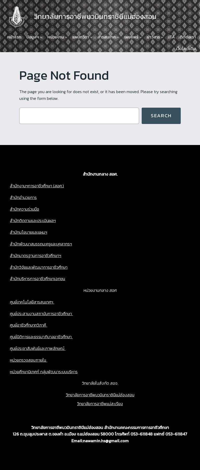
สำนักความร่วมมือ (24, 209)
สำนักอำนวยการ (23, 197)
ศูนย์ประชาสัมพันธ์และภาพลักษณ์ (37, 348)
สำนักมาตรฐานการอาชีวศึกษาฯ (35, 255)
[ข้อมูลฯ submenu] (41, 37)
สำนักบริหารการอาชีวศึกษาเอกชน (37, 278)
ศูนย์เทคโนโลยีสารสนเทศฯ (31, 302)
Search (161, 115)
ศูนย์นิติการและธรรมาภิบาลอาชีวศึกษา (41, 337)
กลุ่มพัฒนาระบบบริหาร (58, 372)
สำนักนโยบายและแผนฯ (28, 232)
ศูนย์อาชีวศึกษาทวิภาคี (28, 325)
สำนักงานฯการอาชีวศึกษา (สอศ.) (37, 186)
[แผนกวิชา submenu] (91, 37)
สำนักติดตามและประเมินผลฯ (33, 220)
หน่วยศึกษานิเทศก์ (24, 372)
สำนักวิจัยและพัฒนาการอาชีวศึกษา (38, 267)
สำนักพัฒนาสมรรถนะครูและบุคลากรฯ (41, 244)
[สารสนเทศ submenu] (118, 37)
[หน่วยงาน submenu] (66, 37)
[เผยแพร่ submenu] (140, 37)
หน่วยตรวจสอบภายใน (28, 360)
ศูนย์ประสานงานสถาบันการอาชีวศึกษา (41, 313)
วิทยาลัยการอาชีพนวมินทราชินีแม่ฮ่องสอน (100, 395)
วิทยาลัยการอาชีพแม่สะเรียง (100, 403)
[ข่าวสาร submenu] (162, 37)
